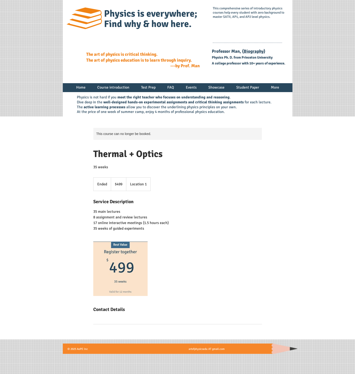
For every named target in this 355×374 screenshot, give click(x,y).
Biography (254, 51)
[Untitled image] (120, 269)
